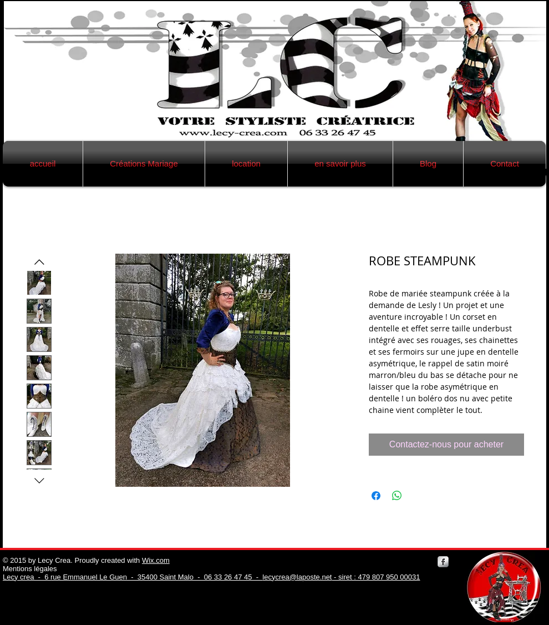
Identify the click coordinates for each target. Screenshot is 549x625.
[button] (144, 164)
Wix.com (156, 560)
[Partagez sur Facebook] (376, 495)
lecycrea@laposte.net (297, 577)
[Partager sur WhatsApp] (397, 495)
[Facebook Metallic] (443, 561)
